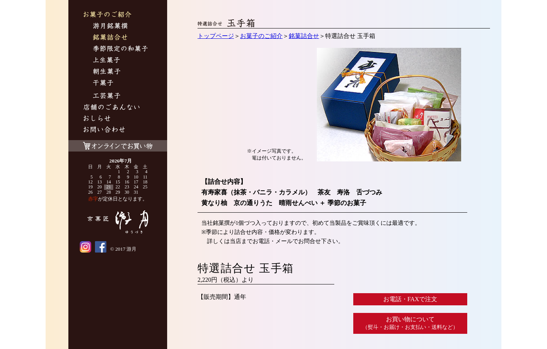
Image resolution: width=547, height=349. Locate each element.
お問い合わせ (104, 130)
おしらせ (97, 119)
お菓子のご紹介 (107, 15)
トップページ (216, 36)
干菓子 (103, 84)
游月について (111, 108)
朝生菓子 (106, 72)
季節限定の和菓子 (120, 50)
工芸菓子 (106, 97)
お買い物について (410, 323)
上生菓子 (106, 61)
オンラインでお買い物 (117, 144)
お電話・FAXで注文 (410, 299)
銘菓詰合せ (110, 38)
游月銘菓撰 (110, 27)
